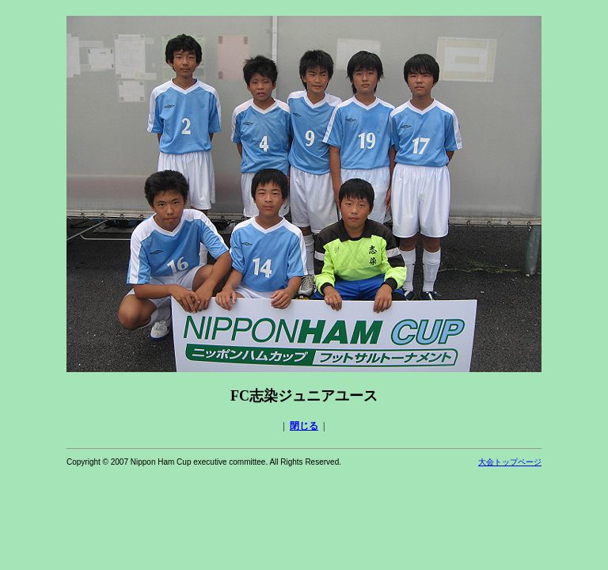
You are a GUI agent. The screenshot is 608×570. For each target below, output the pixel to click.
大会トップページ (510, 462)
